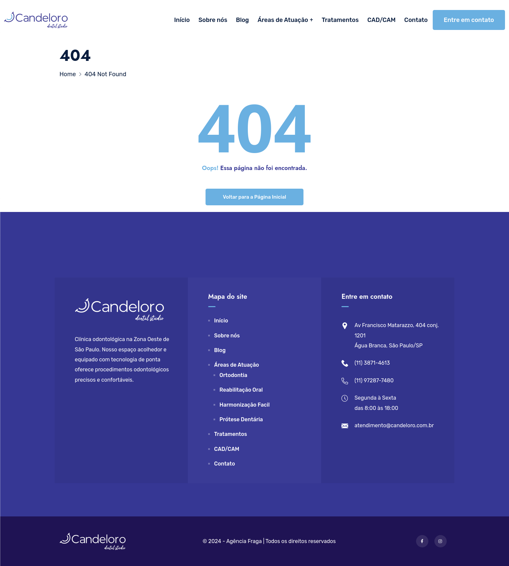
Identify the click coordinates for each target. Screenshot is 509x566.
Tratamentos (340, 20)
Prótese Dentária (241, 419)
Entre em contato (469, 20)
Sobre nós (213, 20)
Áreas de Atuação (282, 20)
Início (182, 20)
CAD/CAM (381, 20)
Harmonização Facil (245, 405)
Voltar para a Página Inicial (254, 197)
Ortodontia (234, 375)
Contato (416, 20)
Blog (242, 20)
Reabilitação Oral (241, 390)
